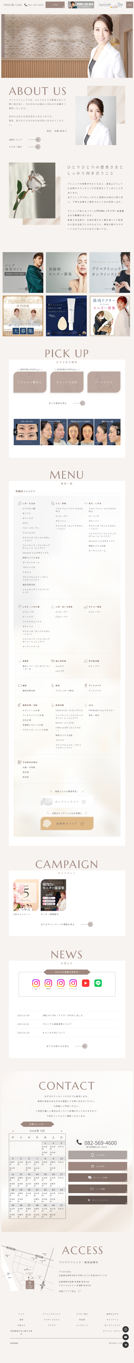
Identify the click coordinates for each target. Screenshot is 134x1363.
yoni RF (60, 671)
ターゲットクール (31, 562)
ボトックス (28, 518)
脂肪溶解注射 (29, 584)
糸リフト (27, 513)
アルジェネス (29, 532)
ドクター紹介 (82, 1314)
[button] (15, 432)
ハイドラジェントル (32, 621)
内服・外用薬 (29, 767)
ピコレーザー (62, 516)
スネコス (27, 572)
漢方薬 (26, 772)
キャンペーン (113, 1319)
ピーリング (94, 516)
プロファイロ (29, 567)
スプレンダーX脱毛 (65, 690)
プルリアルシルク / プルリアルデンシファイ (35, 578)
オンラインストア (113, 1325)
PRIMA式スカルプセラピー (102, 710)
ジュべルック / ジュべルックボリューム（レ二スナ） (36, 546)
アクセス (52, 1325)
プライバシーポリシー (113, 1331)
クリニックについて (52, 1314)
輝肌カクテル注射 (31, 557)
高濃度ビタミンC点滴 (33, 725)
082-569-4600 (97, 1142)
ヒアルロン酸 (29, 508)
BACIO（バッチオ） (65, 722)
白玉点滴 (27, 720)
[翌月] (62, 1131)
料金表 (82, 1319)
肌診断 (26, 777)
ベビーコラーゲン (31, 528)
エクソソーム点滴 (31, 710)
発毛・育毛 (94, 715)
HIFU (25, 523)
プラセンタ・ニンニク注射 (35, 729)
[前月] (13, 1131)
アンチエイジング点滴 (33, 715)
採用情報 (14, 1343)
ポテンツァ (61, 521)
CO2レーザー (62, 616)
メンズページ (82, 1325)
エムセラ (60, 666)
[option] (27, 432)
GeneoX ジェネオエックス (36, 552)
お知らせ (21, 1325)
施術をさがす (113, 1314)
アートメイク (95, 690)
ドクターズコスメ (52, 1319)
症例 (21, 1319)
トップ (21, 1314)
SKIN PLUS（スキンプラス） (70, 710)
